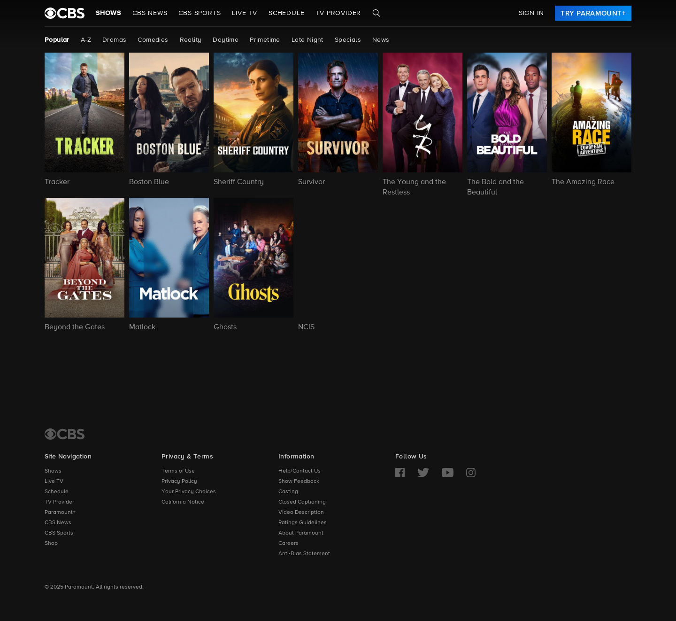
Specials (348, 40)
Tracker (57, 182)
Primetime (265, 40)
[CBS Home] (64, 434)
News (381, 40)
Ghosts (225, 327)
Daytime (225, 40)
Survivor (311, 182)
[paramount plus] (64, 13)
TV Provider (338, 13)
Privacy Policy (179, 481)
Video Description (301, 512)
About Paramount (300, 533)
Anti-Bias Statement (304, 554)
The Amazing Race (583, 182)
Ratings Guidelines (302, 523)
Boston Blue (149, 182)
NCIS (306, 327)
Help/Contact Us (299, 471)
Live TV (54, 481)
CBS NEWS (149, 13)
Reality (191, 40)
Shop (51, 543)
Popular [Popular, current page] (57, 40)
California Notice (182, 502)
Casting (288, 492)
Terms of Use (178, 471)
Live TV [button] (244, 13)
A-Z (86, 40)
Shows (108, 13)
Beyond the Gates (75, 327)
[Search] (376, 13)
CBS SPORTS (199, 13)
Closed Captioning (302, 502)
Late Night (307, 40)
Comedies (153, 40)
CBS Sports (59, 533)
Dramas (114, 40)
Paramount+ (60, 512)
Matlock (142, 327)
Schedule (286, 13)
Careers (288, 543)
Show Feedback (298, 481)
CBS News (58, 523)
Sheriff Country (239, 182)
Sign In (531, 13)
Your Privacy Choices (188, 492)
